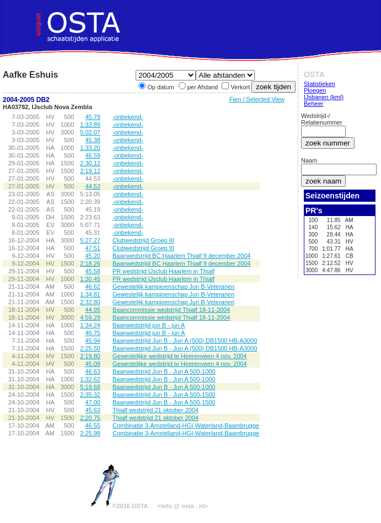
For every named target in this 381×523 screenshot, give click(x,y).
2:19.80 (90, 356)
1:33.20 (90, 147)
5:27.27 (90, 240)
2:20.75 (90, 417)
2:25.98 (90, 433)
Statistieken (319, 83)
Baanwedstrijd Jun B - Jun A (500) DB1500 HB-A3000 (184, 340)
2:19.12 (90, 171)
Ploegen (315, 90)
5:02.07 (90, 132)
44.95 (92, 309)
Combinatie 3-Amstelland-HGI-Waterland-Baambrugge (185, 425)
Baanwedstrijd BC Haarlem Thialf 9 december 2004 (181, 255)
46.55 (92, 425)
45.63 (92, 410)
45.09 (92, 363)
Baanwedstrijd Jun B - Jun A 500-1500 (164, 394)
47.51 (92, 248)
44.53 (92, 186)
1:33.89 (90, 124)
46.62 (92, 286)
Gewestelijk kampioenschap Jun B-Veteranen (173, 286)
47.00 (92, 402)
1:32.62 (90, 379)
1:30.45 (90, 279)
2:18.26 (90, 263)
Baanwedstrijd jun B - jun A (148, 325)
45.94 (92, 340)
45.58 (92, 271)
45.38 (92, 140)
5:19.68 (90, 387)
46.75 (92, 333)
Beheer (313, 103)
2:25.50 (90, 348)
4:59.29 (90, 317)
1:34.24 (90, 325)
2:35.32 (90, 394)
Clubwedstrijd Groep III (143, 240)
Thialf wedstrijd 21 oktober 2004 (155, 410)
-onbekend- (127, 117)
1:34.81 (90, 294)
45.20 (92, 255)
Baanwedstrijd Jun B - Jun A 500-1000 (164, 371)
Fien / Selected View (257, 99)
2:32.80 (90, 302)
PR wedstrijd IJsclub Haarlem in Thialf (163, 271)
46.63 (92, 371)
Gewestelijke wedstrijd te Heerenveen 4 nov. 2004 (179, 356)
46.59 (92, 155)
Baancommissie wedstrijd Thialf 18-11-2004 (171, 309)
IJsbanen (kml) (324, 97)
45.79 (92, 117)
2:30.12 (90, 163)
